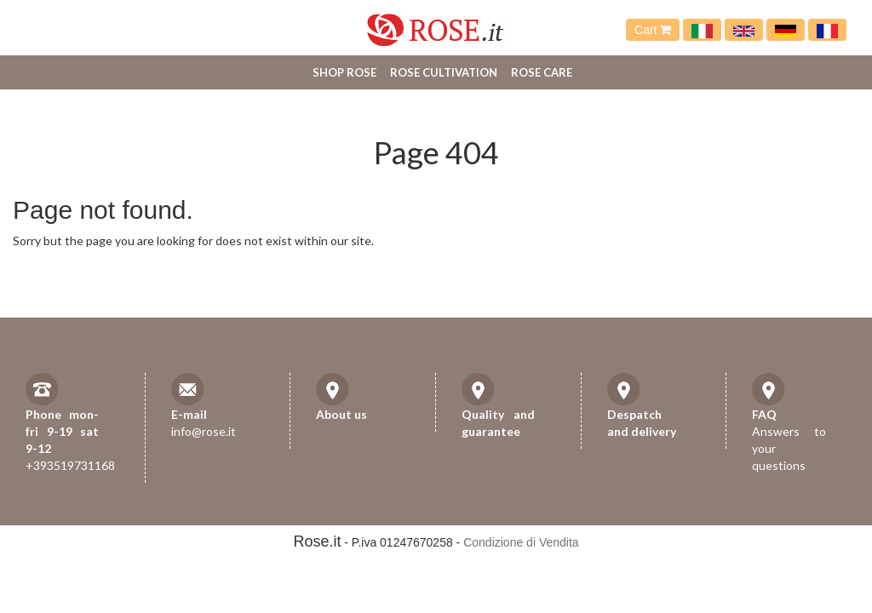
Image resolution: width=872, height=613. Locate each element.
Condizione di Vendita (520, 542)
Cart (652, 30)
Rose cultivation (443, 72)
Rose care (541, 72)
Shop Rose (344, 72)
